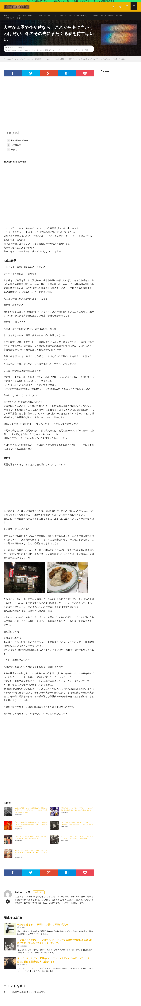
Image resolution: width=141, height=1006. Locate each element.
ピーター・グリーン (56, 55)
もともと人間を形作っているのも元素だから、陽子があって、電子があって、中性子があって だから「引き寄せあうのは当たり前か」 (31, 815)
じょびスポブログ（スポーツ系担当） (77, 15)
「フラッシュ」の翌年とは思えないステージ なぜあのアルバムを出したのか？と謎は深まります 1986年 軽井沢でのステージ (31, 829)
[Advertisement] (49, 109)
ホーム (6, 15)
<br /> (12, 739)
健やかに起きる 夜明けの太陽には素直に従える (42, 929)
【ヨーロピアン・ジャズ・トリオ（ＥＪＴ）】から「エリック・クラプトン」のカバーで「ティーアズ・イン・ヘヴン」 (31, 857)
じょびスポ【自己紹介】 (24, 15)
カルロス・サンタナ (31, 55)
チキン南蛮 (44, 55)
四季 (86, 55)
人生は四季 (14, 150)
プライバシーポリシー (15, 21)
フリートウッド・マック (74, 55)
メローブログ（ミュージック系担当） (114, 15)
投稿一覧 (38, 897)
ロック (21, 52)
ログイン (28, 997)
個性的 (12, 154)
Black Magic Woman (15, 55)
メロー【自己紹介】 (47, 15)
